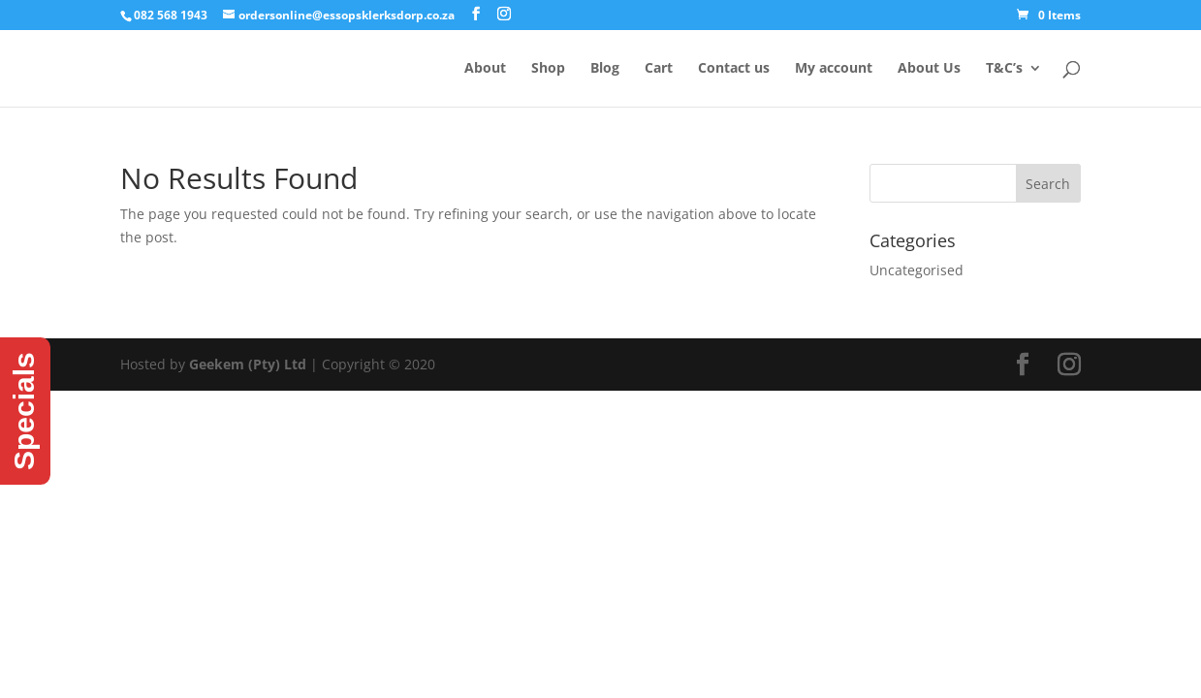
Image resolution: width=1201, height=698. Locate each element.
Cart (659, 69)
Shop (548, 69)
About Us (929, 69)
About (485, 69)
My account (833, 69)
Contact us (734, 69)
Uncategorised (916, 270)
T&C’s (1004, 69)
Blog (604, 69)
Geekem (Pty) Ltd (247, 364)
